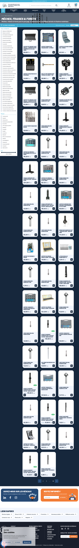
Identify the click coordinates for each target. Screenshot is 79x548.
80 (53, 481)
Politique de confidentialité (48, 545)
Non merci (8, 542)
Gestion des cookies (59, 545)
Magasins (28, 517)
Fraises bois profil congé (8, 79)
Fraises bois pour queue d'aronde (9, 73)
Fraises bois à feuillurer (8, 71)
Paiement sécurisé (31, 514)
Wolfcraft (5, 147)
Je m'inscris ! (63, 497)
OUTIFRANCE (6, 140)
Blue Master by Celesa (8, 121)
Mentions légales (6, 514)
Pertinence (74, 25)
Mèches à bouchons (7, 92)
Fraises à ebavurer (7, 60)
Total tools (5, 116)
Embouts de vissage (7, 42)
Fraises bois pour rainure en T (9, 75)
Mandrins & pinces (7, 86)
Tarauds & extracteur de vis (8, 108)
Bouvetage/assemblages (8, 34)
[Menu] (3, 11)
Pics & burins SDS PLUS (7, 103)
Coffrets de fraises (7, 38)
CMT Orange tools (7, 125)
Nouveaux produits (56, 514)
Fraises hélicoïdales (7, 81)
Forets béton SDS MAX (7, 45)
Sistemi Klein (6, 144)
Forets (5, 44)
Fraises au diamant (7, 66)
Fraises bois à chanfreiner (8, 68)
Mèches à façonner (7, 94)
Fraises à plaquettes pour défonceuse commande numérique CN (9, 62)
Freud (4, 129)
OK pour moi (27, 542)
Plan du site (18, 517)
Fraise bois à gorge (7, 53)
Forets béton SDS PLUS (8, 47)
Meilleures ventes (70, 514)
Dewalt (4, 127)
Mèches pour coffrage (7, 97)
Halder (4, 118)
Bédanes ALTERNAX (7, 31)
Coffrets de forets (7, 36)
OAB (4, 138)
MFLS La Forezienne (7, 136)
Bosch (5, 123)
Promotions (43, 514)
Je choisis (17, 542)
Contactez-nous (6, 517)
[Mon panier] (76, 5)
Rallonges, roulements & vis (8, 105)
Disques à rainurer (7, 40)
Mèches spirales (6, 99)
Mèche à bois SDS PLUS (8, 88)
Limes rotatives (6, 84)
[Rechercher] (42, 5)
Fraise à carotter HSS (7, 49)
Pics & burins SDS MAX (7, 101)
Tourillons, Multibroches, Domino (9, 110)
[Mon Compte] (69, 5)
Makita (4, 134)
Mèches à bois (6, 90)
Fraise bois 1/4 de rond (7, 51)
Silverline (5, 142)
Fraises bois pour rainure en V (9, 77)
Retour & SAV (18, 514)
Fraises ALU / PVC (7, 64)
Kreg (4, 131)
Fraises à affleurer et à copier (9, 58)
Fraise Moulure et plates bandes (9, 55)
